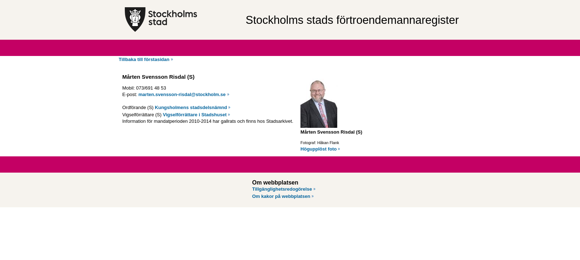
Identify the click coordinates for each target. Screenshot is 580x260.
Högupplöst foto (318, 149)
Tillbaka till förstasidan (144, 59)
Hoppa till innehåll (25, 3)
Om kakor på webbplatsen (281, 196)
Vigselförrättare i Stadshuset (195, 114)
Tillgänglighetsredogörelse (282, 189)
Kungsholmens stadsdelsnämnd (191, 107)
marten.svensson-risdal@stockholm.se (182, 94)
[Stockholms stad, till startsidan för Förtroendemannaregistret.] (181, 20)
